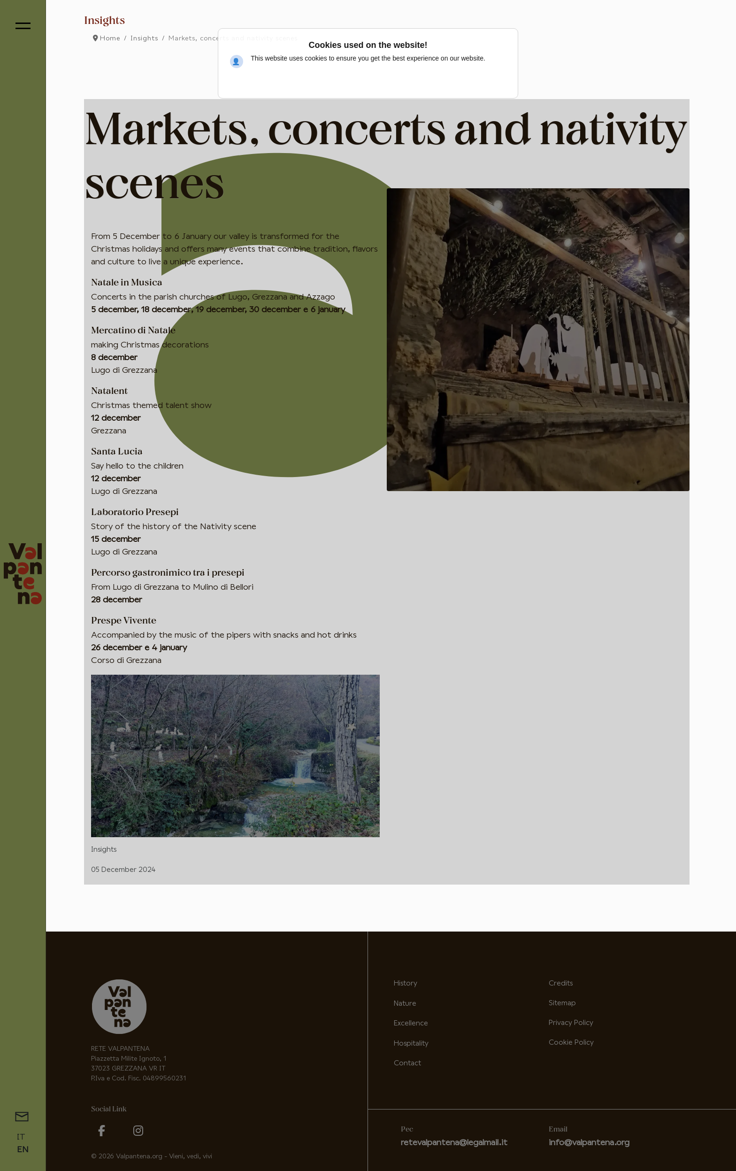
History (405, 983)
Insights (103, 849)
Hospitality (411, 1043)
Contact (407, 1063)
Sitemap (562, 1003)
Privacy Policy (571, 1022)
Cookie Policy (571, 1042)
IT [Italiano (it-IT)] (21, 1137)
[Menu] (23, 26)
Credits (561, 983)
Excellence (411, 1023)
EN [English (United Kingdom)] (23, 1150)
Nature (405, 1003)
